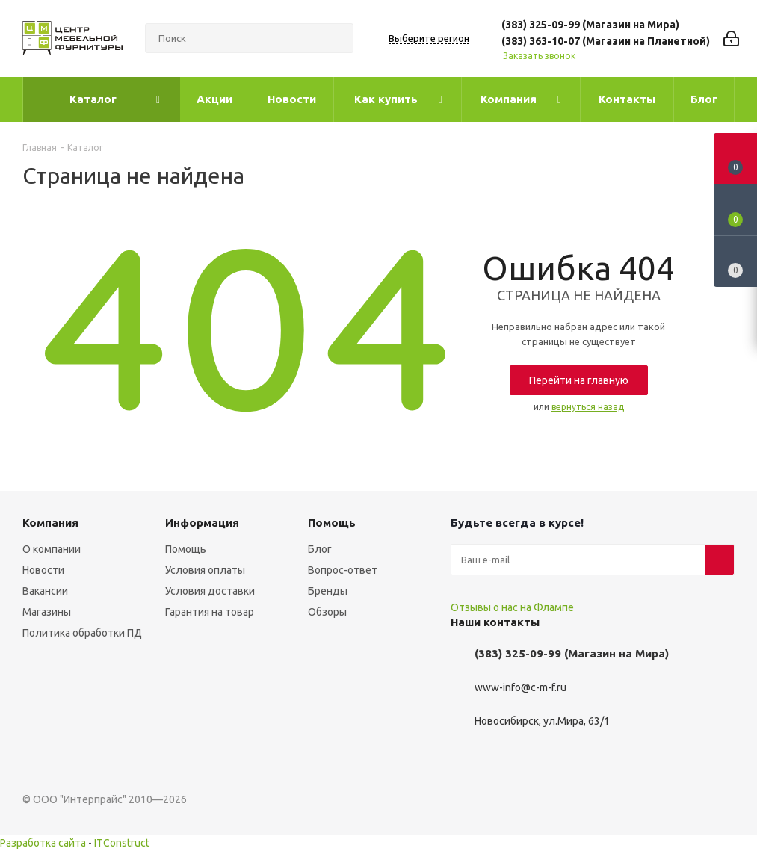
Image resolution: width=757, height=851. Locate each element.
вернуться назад (587, 407)
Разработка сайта (43, 843)
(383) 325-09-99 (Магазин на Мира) (590, 25)
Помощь (185, 549)
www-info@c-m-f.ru (520, 688)
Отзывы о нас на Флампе (512, 607)
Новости (43, 570)
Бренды (327, 591)
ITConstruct (121, 843)
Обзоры (327, 612)
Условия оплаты (205, 570)
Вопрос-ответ (342, 570)
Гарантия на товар (209, 612)
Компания (50, 522)
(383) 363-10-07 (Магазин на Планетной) (605, 41)
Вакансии (45, 591)
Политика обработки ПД (82, 633)
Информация (202, 522)
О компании (51, 549)
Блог (320, 549)
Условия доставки (210, 591)
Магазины (46, 612)
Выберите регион (429, 38)
